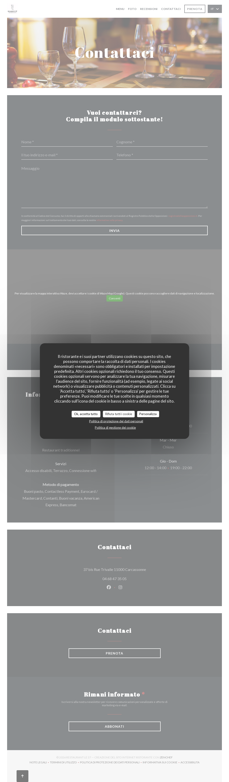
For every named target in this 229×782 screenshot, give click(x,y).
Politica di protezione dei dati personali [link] (116, 421)
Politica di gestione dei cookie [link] (115, 427)
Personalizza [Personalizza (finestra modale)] (148, 414)
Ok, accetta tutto (86, 414)
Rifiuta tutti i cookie (118, 414)
